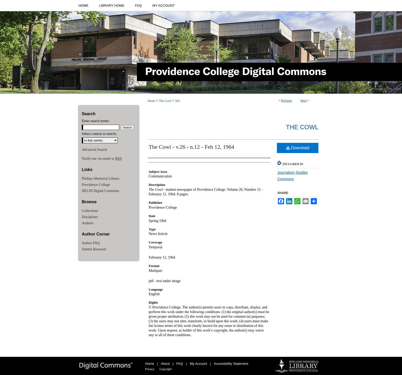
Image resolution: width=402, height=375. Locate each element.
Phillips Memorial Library (100, 178)
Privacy (149, 369)
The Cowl (165, 101)
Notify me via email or (102, 159)
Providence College (96, 185)
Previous (286, 100)
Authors (87, 223)
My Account (198, 364)
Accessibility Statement (231, 364)
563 (177, 101)
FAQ (179, 364)
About (165, 364)
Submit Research (94, 249)
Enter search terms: (95, 121)
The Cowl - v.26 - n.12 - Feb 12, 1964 (191, 147)
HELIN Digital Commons (100, 191)
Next (303, 100)
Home (151, 101)
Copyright (165, 369)
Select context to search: (99, 134)
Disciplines (90, 217)
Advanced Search (94, 150)
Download (297, 148)
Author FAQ (91, 243)
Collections (90, 211)
